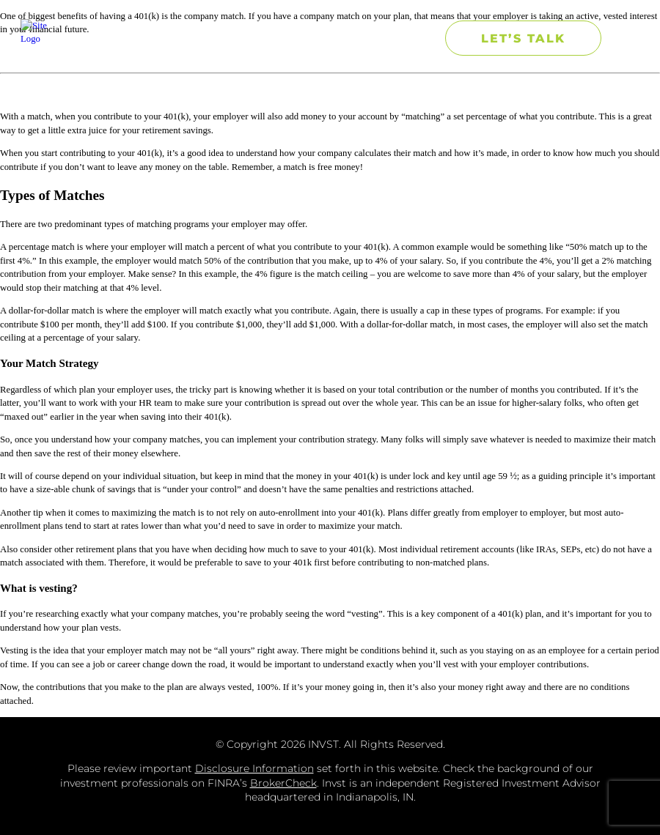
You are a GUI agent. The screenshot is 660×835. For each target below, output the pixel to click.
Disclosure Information (254, 768)
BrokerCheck (283, 783)
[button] (413, 38)
